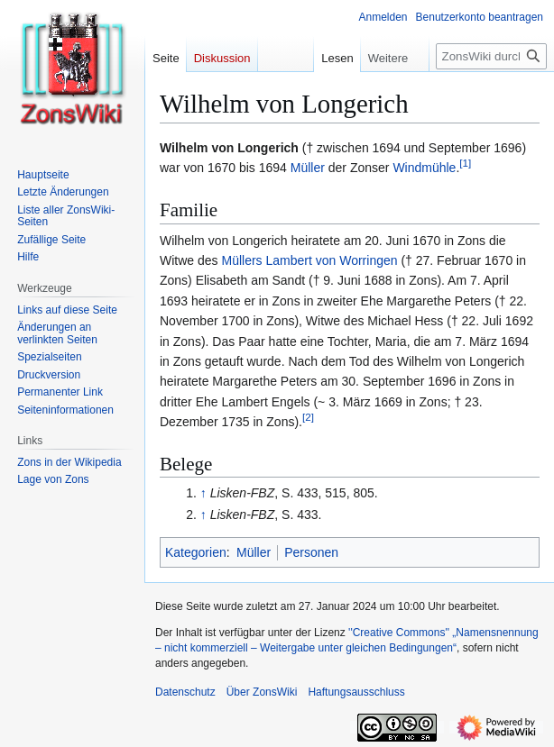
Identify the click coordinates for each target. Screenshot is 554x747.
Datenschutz (185, 692)
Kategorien (195, 552)
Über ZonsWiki (262, 692)
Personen (311, 552)
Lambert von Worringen (331, 260)
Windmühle (424, 167)
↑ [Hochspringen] (203, 493)
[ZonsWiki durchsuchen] (491, 56)
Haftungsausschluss (356, 692)
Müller (308, 167)
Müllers (241, 260)
